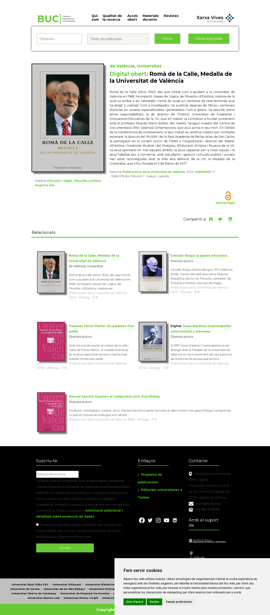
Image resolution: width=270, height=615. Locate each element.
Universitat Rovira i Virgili (81, 595)
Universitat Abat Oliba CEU (30, 581)
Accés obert (132, 20)
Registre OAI (44, 186)
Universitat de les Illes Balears (64, 586)
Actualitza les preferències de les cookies (34, 2)
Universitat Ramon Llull (43, 595)
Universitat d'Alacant (66, 581)
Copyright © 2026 (113, 607)
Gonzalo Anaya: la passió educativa (198, 256)
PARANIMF (203, 173)
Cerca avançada (209, 41)
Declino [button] (175, 601)
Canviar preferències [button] (199, 601)
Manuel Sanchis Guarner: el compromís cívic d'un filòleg (114, 396)
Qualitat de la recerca (112, 20)
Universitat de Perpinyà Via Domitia (84, 590)
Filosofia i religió (59, 182)
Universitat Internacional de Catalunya (115, 586)
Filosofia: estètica (87, 182)
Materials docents (151, 20)
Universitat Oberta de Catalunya (34, 590)
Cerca (167, 41)
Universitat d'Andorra (99, 581)
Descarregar (225, 204)
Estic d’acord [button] (155, 601)
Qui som (95, 20)
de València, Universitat (135, 67)
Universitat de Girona (25, 586)
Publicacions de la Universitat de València (154, 173)
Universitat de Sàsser (116, 595)
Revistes (171, 18)
